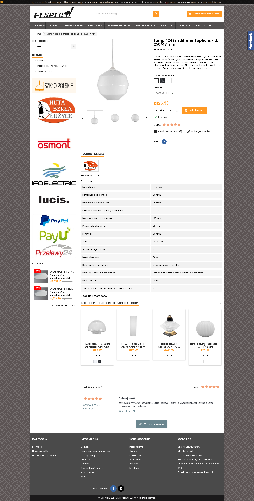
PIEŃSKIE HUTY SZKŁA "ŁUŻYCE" (52, 66)
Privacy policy (145, 25)
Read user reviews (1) (168, 131)
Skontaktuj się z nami (92, 467)
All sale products (63, 305)
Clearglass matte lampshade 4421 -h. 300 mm (133, 346)
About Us (167, 25)
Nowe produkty (40, 451)
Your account (139, 439)
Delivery (53, 25)
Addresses (135, 459)
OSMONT (42, 60)
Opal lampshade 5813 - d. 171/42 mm (205, 345)
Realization (203, 25)
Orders (133, 451)
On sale (37, 263)
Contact (184, 25)
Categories (40, 41)
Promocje (37, 446)
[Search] (127, 14)
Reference (159, 49)
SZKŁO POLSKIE (45, 71)
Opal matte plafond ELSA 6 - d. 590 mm (62, 271)
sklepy (84, 476)
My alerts (134, 467)
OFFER (38, 25)
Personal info (136, 446)
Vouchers (134, 463)
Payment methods (119, 25)
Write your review (199, 131)
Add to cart (194, 110)
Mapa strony (87, 472)
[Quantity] (170, 110)
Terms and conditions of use (83, 25)
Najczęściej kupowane (44, 455)
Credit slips (135, 455)
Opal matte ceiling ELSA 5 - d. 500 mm (62, 288)
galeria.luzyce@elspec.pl (199, 472)
